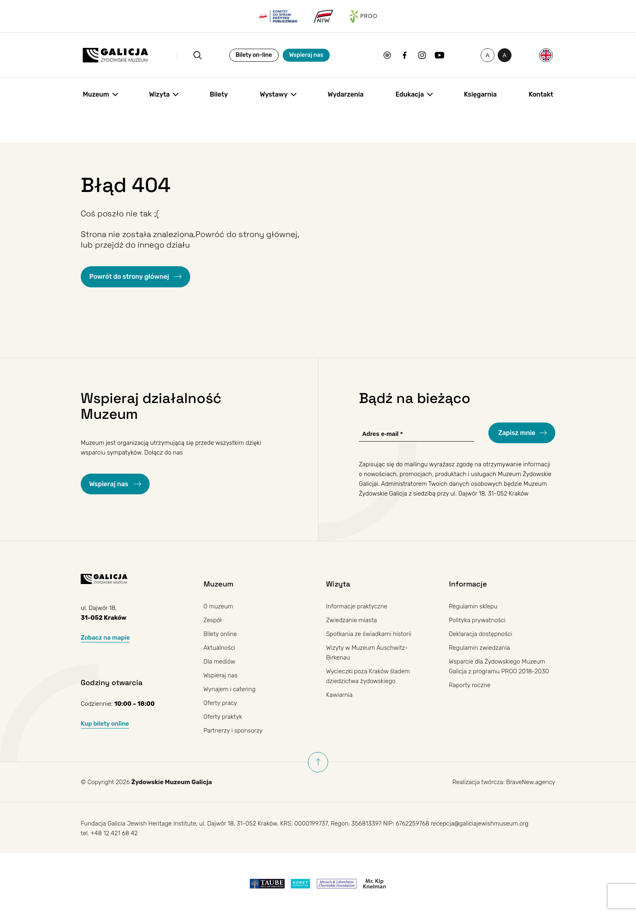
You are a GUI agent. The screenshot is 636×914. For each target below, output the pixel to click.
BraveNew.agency (530, 782)
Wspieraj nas (306, 55)
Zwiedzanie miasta (351, 620)
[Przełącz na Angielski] (546, 55)
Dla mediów (220, 661)
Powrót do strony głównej (129, 276)
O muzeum (218, 606)
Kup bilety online (105, 723)
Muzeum (96, 94)
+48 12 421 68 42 (114, 833)
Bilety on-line (254, 55)
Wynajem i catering (230, 689)
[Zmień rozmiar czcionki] (487, 55)
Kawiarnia (339, 694)
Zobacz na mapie (105, 637)
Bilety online (220, 634)
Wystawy (274, 94)
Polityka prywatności (477, 620)
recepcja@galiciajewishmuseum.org (480, 823)
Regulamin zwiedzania (479, 647)
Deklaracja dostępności (480, 634)
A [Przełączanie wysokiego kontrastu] (507, 57)
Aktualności (220, 647)
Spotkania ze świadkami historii (368, 634)
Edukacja (409, 94)
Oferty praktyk (223, 716)
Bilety (219, 94)
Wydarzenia (346, 94)
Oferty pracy (220, 703)
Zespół (213, 620)
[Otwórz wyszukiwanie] (197, 55)
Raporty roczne (470, 685)
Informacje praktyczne (356, 606)
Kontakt (541, 94)
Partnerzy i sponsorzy (233, 730)
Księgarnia (480, 94)
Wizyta (159, 94)
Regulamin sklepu (473, 606)
